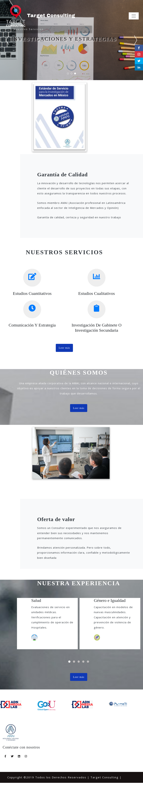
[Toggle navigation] (134, 16)
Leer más (64, 348)
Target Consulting (40, 16)
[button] (69, 662)
